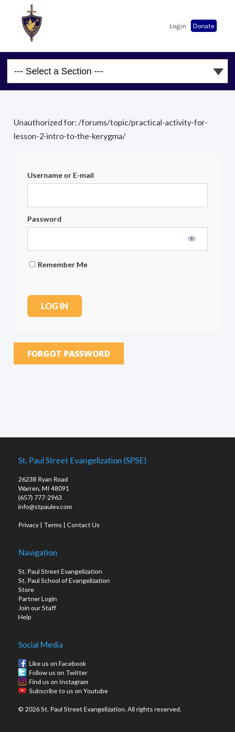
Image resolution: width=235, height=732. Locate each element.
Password (44, 218)
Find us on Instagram (58, 681)
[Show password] (192, 238)
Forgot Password (68, 353)
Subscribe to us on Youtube (68, 691)
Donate (204, 26)
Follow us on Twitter (58, 672)
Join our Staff (37, 608)
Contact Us (83, 525)
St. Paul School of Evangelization (32, 23)
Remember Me (58, 264)
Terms (53, 525)
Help (24, 617)
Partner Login (37, 598)
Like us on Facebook (57, 663)
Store (26, 589)
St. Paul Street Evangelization (60, 571)
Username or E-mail (60, 175)
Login (177, 26)
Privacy (28, 525)
